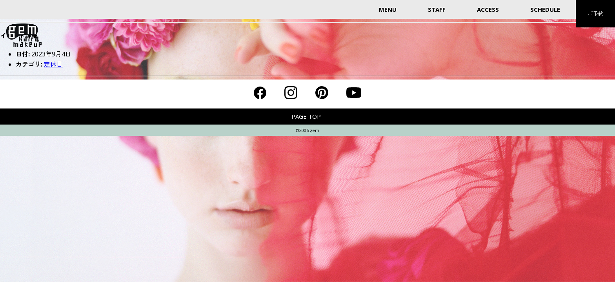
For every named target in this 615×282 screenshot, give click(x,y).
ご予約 (595, 13)
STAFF (437, 9)
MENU (388, 9)
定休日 (53, 64)
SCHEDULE (545, 9)
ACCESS (488, 9)
